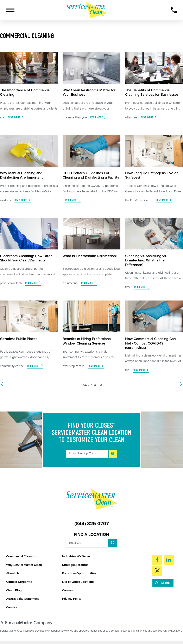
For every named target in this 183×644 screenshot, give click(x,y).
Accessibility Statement (22, 601)
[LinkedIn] (169, 562)
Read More (14, 117)
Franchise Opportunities (79, 575)
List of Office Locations (78, 584)
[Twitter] (157, 573)
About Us (12, 575)
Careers (67, 592)
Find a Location (91, 536)
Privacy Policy (72, 601)
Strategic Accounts (75, 567)
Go (113, 455)
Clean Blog (14, 592)
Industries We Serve (76, 559)
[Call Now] (174, 10)
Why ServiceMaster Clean (24, 567)
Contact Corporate (19, 584)
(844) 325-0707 (91, 526)
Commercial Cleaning (21, 559)
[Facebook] (157, 562)
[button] (10, 10)
